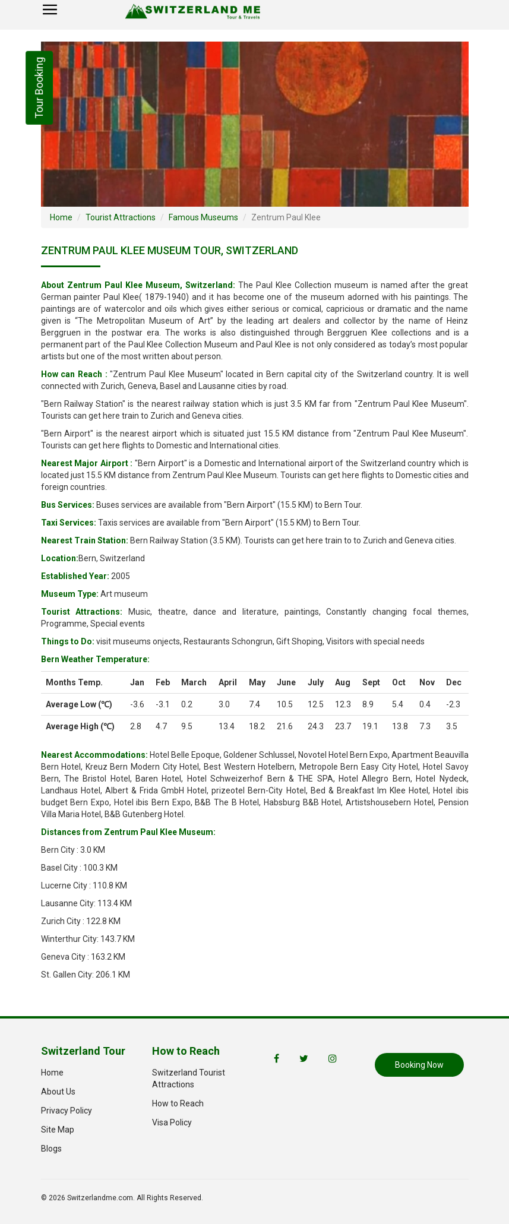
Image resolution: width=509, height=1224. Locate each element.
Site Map (57, 1129)
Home (61, 217)
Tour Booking (39, 88)
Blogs (51, 1148)
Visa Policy (172, 1122)
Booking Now (419, 1065)
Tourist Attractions (121, 217)
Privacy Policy (66, 1110)
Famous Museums (203, 217)
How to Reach (178, 1103)
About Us (58, 1091)
